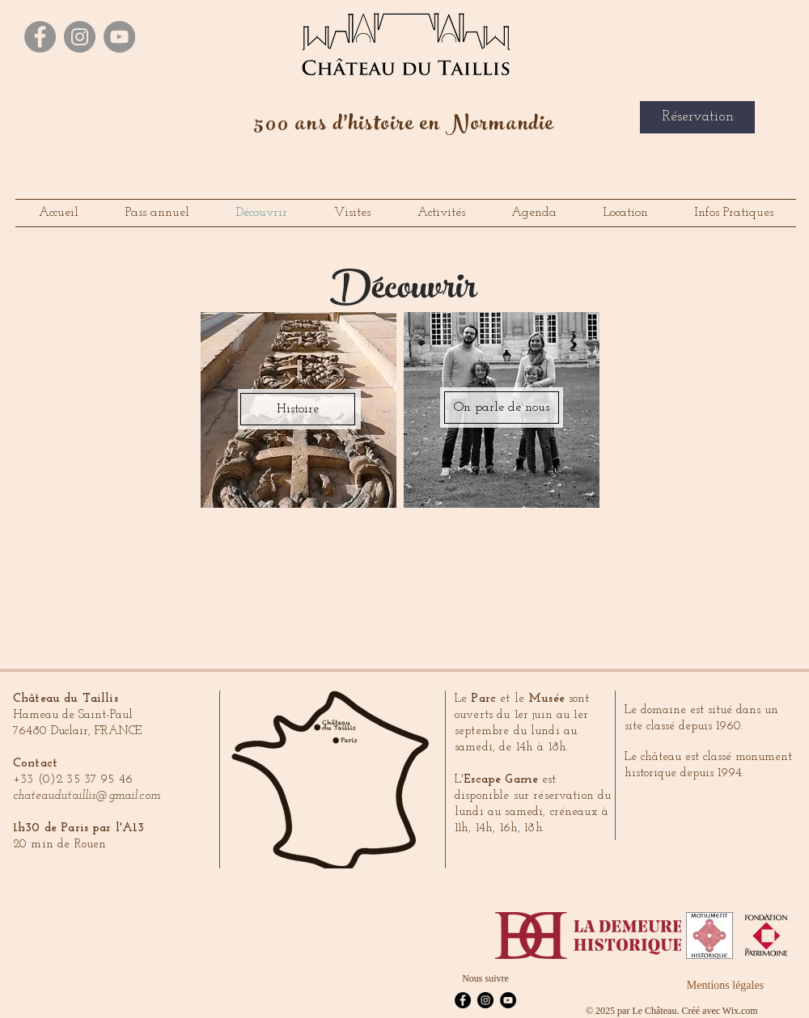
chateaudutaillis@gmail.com (86, 796)
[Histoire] (297, 409)
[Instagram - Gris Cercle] (79, 37)
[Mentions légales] (725, 985)
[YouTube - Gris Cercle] (119, 37)
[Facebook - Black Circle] (463, 1000)
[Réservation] (697, 117)
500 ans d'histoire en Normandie (404, 126)
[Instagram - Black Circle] (485, 1000)
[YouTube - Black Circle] (508, 1000)
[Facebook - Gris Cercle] (40, 37)
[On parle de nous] (501, 407)
